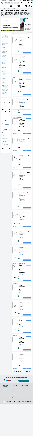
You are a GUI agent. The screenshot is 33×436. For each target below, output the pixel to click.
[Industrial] (3, 402)
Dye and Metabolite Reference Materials (5, 49)
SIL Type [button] (6, 148)
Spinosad (15, 252)
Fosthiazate (15, 307)
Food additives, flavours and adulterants (4, 55)
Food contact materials (4, 58)
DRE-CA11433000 (22, 271)
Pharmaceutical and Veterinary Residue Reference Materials (5, 86)
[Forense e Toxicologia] (3, 401)
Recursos (8, 0)
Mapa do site (22, 400)
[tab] (6, 103)
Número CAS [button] (6, 111)
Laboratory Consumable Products (5, 65)
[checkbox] (2, 117)
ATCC (12, 400)
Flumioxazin (15, 360)
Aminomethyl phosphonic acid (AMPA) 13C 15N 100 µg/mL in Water (21, 77)
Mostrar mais (6, 124)
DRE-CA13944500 (22, 309)
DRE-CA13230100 (22, 121)
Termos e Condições (14, 410)
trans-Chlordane (16, 342)
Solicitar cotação (27, 73)
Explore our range (10, 27)
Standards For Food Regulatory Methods (5, 95)
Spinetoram (15, 325)
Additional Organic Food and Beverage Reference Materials (5, 36)
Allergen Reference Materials (4, 39)
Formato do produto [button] (6, 138)
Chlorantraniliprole (17, 289)
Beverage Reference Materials (5, 44)
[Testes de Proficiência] (3, 403)
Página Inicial (3, 8)
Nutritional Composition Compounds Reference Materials (5, 79)
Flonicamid (15, 139)
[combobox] (11, 3)
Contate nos (15, 0)
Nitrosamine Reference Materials (5, 76)
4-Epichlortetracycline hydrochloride (21, 174)
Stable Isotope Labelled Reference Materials (5, 93)
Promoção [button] (6, 102)
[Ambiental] (3, 400)
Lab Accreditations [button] (6, 107)
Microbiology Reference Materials (5, 72)
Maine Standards (14, 398)
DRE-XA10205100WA (22, 79)
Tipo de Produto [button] (6, 126)
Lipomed (13, 405)
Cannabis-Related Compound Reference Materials (5, 47)
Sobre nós (2, 0)
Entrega (22, 399)
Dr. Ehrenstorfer (23, 39)
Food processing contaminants (4, 60)
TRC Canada (13, 404)
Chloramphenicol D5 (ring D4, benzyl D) (22, 56)
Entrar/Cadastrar (15, 73)
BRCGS (13, 401)
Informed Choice (14, 402)
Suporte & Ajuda (11, 0)
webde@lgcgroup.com (27, 0)
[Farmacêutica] (3, 398)
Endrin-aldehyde (16, 35)
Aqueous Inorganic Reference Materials (5, 41)
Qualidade (5, 0)
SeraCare (13, 399)
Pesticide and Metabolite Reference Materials (5, 83)
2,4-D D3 (15, 216)
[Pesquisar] (17, 2)
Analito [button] (6, 109)
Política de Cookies (23, 410)
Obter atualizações (23, 388)
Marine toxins (4, 67)
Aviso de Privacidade (19, 410)
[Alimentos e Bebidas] (3, 399)
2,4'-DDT (14, 235)
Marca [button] (6, 116)
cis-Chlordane (16, 156)
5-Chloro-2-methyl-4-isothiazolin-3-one (22, 269)
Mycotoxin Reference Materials (5, 74)
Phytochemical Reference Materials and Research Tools (5, 89)
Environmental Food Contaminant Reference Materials (5, 52)
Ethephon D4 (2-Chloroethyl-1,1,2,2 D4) (21, 119)
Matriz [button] (6, 150)
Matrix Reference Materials (4, 69)
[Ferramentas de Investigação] (3, 396)
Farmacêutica (5, 398)
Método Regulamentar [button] (6, 113)
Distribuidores (22, 398)
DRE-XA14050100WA (22, 102)
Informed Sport (14, 403)
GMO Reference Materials (4, 63)
